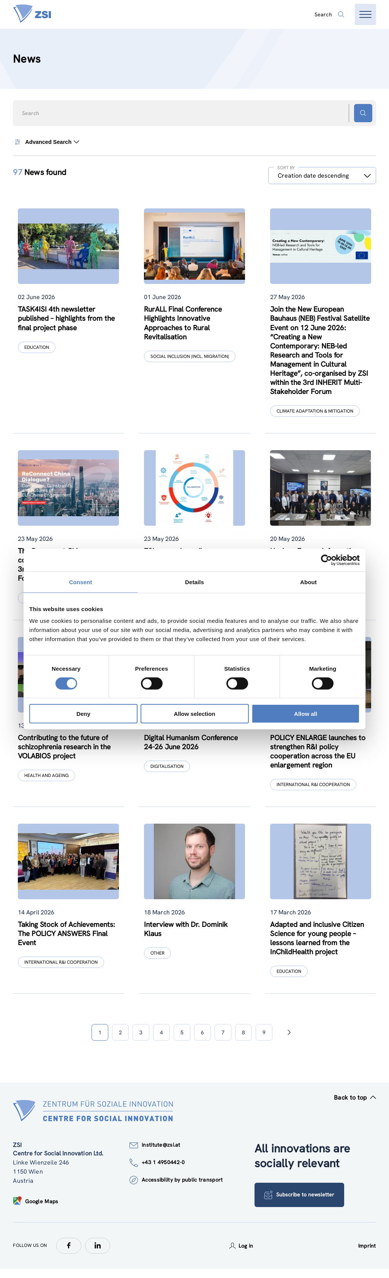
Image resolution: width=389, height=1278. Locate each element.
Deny (83, 714)
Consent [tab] (80, 581)
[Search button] (363, 113)
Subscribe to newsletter (300, 1204)
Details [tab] (194, 581)
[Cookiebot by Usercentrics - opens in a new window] (326, 560)
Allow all (305, 714)
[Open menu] (365, 14)
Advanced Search (46, 142)
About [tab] (308, 581)
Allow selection (194, 714)
